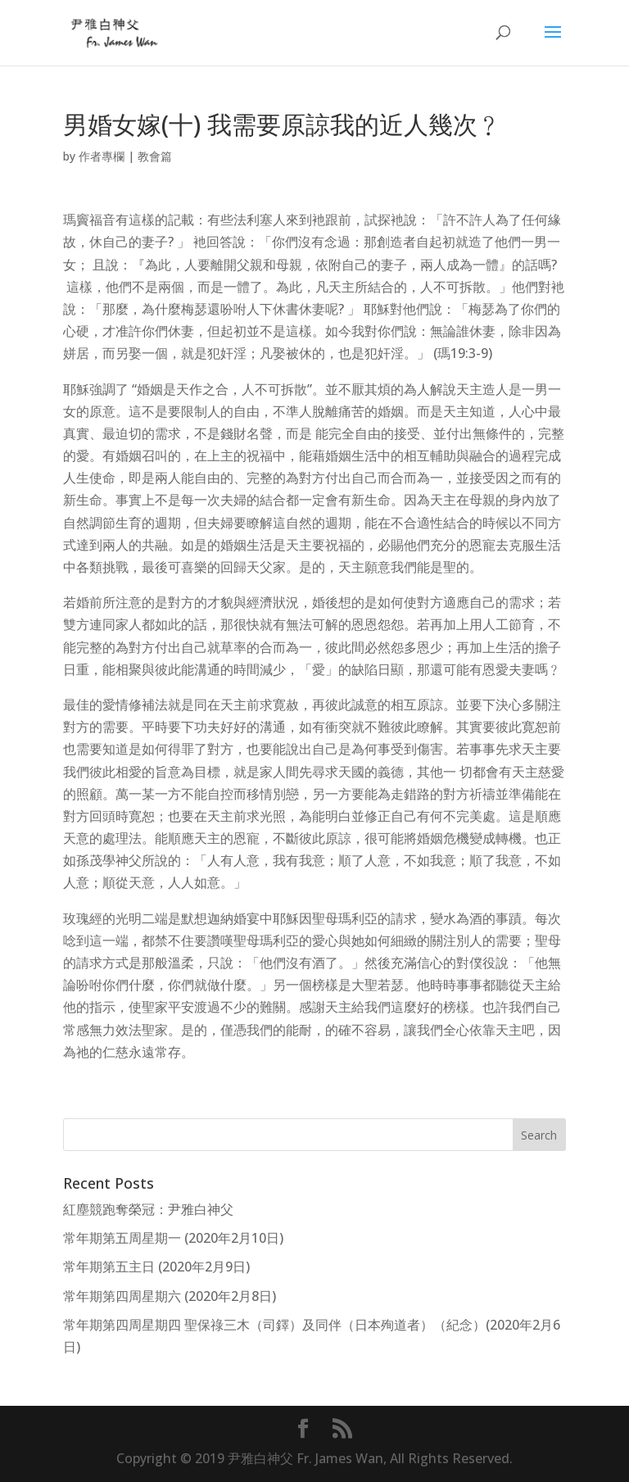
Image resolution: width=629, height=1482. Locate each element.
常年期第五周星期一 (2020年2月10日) (173, 1238)
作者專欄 (101, 156)
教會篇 (155, 156)
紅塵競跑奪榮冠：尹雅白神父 (148, 1209)
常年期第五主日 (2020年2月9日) (156, 1267)
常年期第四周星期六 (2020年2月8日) (169, 1296)
